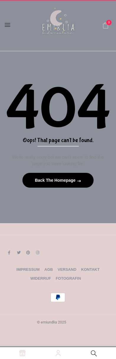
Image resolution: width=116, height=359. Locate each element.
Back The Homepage (56, 180)
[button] (106, 25)
